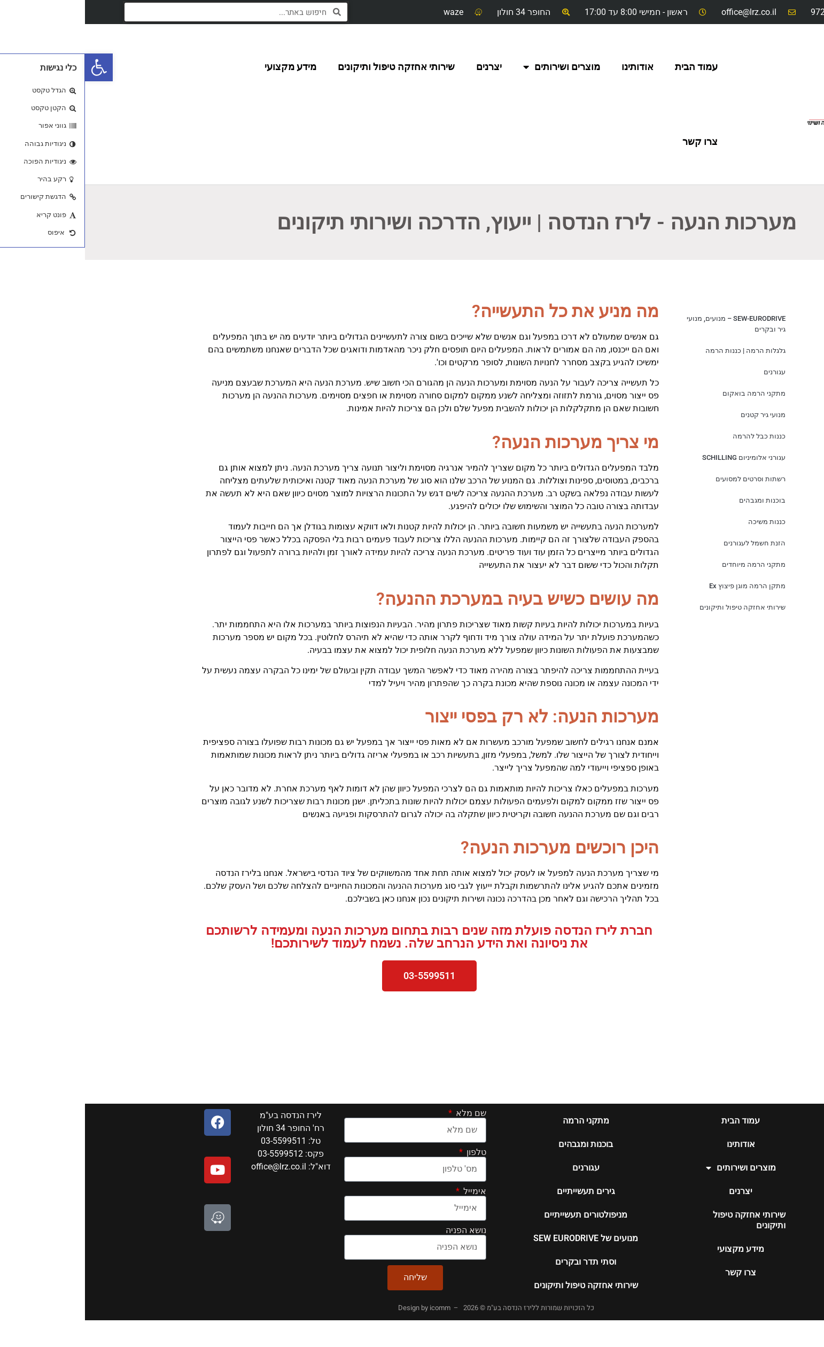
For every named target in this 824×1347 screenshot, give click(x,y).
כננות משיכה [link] (682, 522)
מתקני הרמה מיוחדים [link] (669, 564)
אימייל (388, 1191)
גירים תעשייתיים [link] (501, 1191)
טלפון (390, 1152)
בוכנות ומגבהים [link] (677, 500)
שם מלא (385, 1113)
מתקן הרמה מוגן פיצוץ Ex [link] (662, 586)
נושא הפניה (381, 1230)
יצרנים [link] (404, 66)
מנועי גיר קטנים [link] (678, 415)
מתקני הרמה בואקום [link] (669, 393)
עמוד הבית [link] (611, 66)
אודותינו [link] (553, 66)
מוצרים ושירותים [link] (476, 67)
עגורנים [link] (690, 372)
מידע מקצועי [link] (205, 66)
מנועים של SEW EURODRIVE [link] (500, 1238)
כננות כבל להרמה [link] (674, 436)
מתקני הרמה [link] (501, 1120)
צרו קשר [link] (615, 141)
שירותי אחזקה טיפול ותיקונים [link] (311, 66)
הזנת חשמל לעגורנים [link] (670, 543)
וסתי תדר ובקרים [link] (500, 1262)
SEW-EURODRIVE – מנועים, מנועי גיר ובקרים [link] (651, 323)
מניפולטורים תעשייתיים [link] (500, 1215)
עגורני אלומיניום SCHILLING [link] (659, 457)
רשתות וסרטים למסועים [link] (666, 479)
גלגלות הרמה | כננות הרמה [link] (660, 351)
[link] (14, 67)
